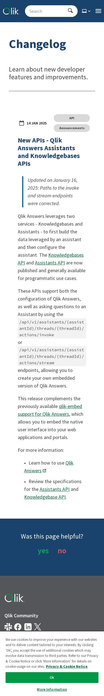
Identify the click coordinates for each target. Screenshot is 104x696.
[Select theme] (87, 11)
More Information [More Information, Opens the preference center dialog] (52, 689)
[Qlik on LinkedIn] (28, 627)
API (71, 118)
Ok (52, 677)
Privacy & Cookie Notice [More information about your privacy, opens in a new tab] (67, 666)
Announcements (72, 128)
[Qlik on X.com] (37, 627)
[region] (52, 663)
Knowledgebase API (45, 497)
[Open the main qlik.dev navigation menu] (98, 11)
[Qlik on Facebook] (18, 627)
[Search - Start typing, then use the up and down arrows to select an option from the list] (48, 11)
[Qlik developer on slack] (8, 627)
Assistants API (50, 262)
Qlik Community (21, 615)
